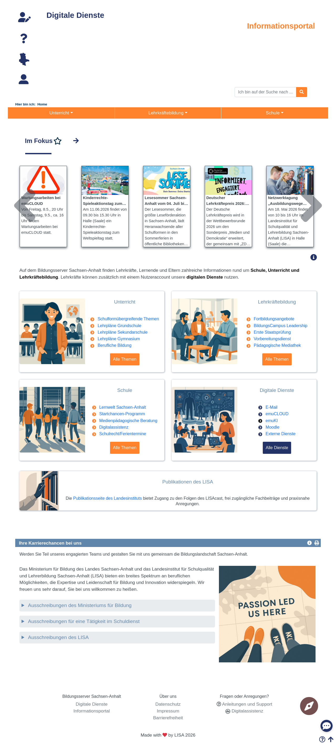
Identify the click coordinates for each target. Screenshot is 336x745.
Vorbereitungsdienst (272, 339)
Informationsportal (281, 26)
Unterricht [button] (59, 112)
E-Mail (271, 407)
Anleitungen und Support (247, 704)
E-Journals (55, 60)
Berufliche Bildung (115, 345)
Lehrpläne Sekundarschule (123, 332)
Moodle (272, 427)
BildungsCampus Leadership (280, 325)
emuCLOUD (56, 39)
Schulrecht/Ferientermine (122, 434)
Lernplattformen (60, 53)
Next (304, 185)
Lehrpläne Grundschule (119, 325)
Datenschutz (168, 704)
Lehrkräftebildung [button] (165, 112)
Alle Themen (124, 359)
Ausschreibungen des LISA (58, 637)
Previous (18, 185)
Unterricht (308, 36)
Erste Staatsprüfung (272, 332)
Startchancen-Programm (122, 414)
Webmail (52, 26)
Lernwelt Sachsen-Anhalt (122, 407)
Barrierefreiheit (168, 717)
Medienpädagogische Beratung (128, 420)
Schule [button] (273, 112)
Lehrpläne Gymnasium (119, 339)
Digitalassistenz (113, 427)
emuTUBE (54, 32)
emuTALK (54, 46)
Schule (311, 50)
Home (42, 104)
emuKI (272, 420)
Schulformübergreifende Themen (128, 319)
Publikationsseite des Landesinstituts (107, 498)
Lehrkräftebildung (300, 43)
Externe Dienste (281, 434)
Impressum (168, 711)
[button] (315, 257)
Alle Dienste (277, 447)
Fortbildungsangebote (274, 319)
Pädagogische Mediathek (277, 345)
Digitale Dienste (75, 15)
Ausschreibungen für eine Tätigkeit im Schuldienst (83, 621)
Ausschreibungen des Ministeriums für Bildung (79, 605)
